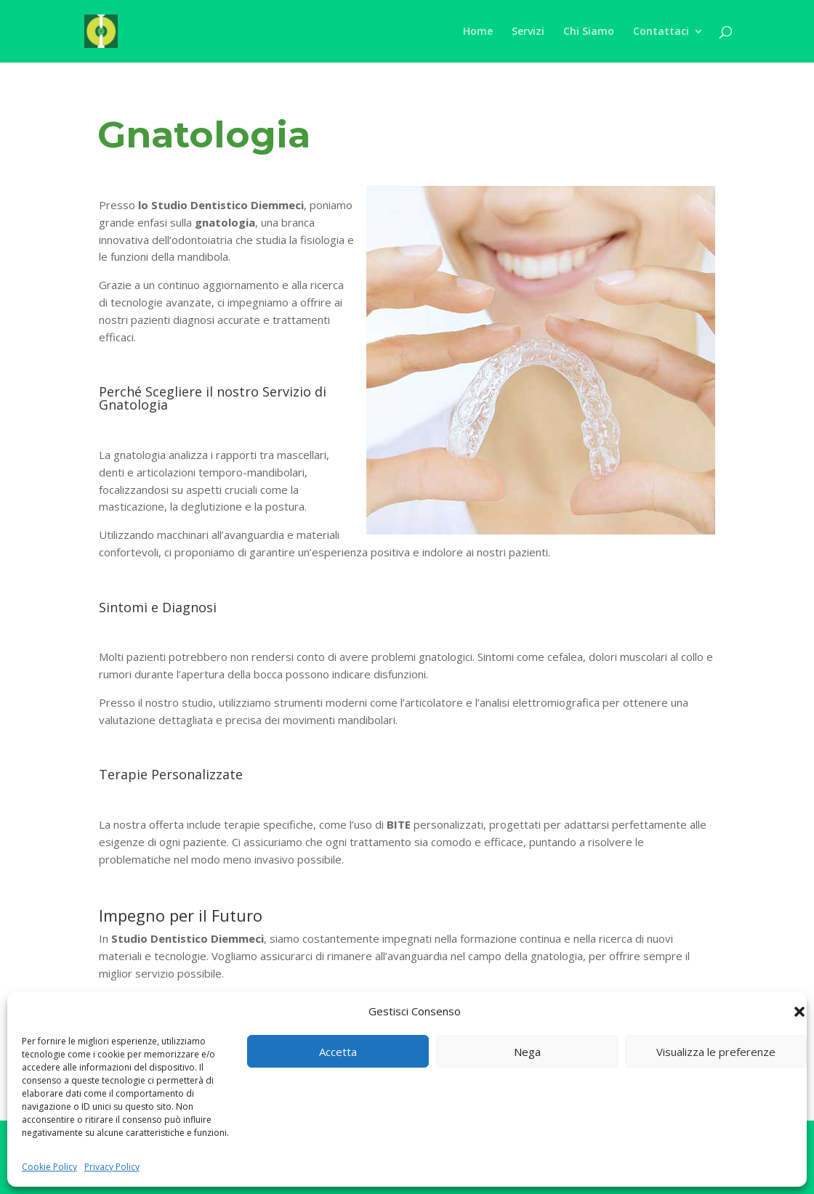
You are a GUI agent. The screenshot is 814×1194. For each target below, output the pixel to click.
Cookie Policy (49, 1167)
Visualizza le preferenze (715, 1051)
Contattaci (661, 32)
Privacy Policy (112, 1167)
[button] (799, 1011)
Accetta (338, 1051)
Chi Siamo (588, 32)
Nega (527, 1051)
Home (478, 32)
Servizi (528, 32)
